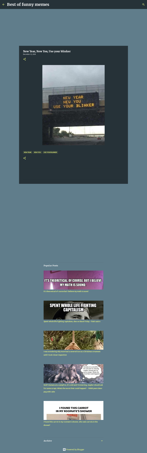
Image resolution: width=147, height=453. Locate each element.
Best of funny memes (28, 4)
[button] (24, 59)
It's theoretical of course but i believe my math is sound (66, 291)
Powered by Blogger (73, 449)
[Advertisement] (73, 27)
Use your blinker (50, 152)
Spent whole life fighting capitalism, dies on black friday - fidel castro (72, 321)
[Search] (143, 4)
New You (37, 152)
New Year (27, 152)
